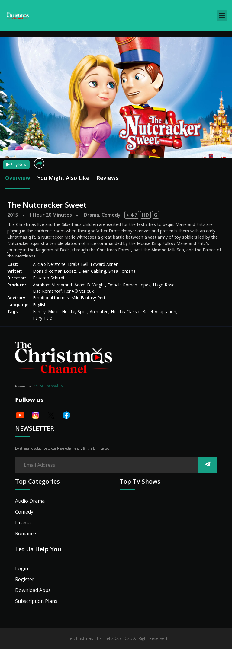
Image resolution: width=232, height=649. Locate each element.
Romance (25, 533)
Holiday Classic (125, 311)
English (40, 304)
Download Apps (33, 590)
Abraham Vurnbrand (52, 285)
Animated (99, 311)
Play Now (16, 164)
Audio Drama (30, 501)
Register (24, 579)
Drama (91, 215)
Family (39, 311)
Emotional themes (51, 298)
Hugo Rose (164, 285)
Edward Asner (104, 264)
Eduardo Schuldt (49, 278)
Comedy (111, 215)
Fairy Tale (42, 318)
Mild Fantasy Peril (88, 298)
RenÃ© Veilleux (79, 291)
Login (21, 568)
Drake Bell (78, 264)
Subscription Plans (36, 601)
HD (145, 215)
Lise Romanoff (47, 291)
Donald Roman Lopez (54, 271)
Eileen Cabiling (92, 271)
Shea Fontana (122, 271)
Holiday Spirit (74, 311)
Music (54, 311)
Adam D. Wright (89, 285)
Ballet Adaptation (159, 311)
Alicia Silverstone (49, 264)
